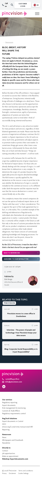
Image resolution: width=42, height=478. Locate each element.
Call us (5, 4)
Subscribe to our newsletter (16, 259)
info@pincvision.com (13, 382)
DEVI (4, 424)
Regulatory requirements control (14, 413)
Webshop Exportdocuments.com (15, 459)
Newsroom (9, 42)
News (4, 437)
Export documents (9, 405)
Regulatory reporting (9, 402)
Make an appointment (10, 456)
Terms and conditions (26, 471)
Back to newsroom (12, 253)
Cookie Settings (23, 473)
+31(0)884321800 (10, 379)
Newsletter (6, 443)
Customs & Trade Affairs (11, 411)
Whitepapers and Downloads (12, 440)
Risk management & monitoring (14, 408)
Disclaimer (12, 473)
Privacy (4, 473)
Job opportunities (8, 453)
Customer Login (23, 5)
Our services (7, 400)
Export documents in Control (12, 421)
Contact (5, 451)
